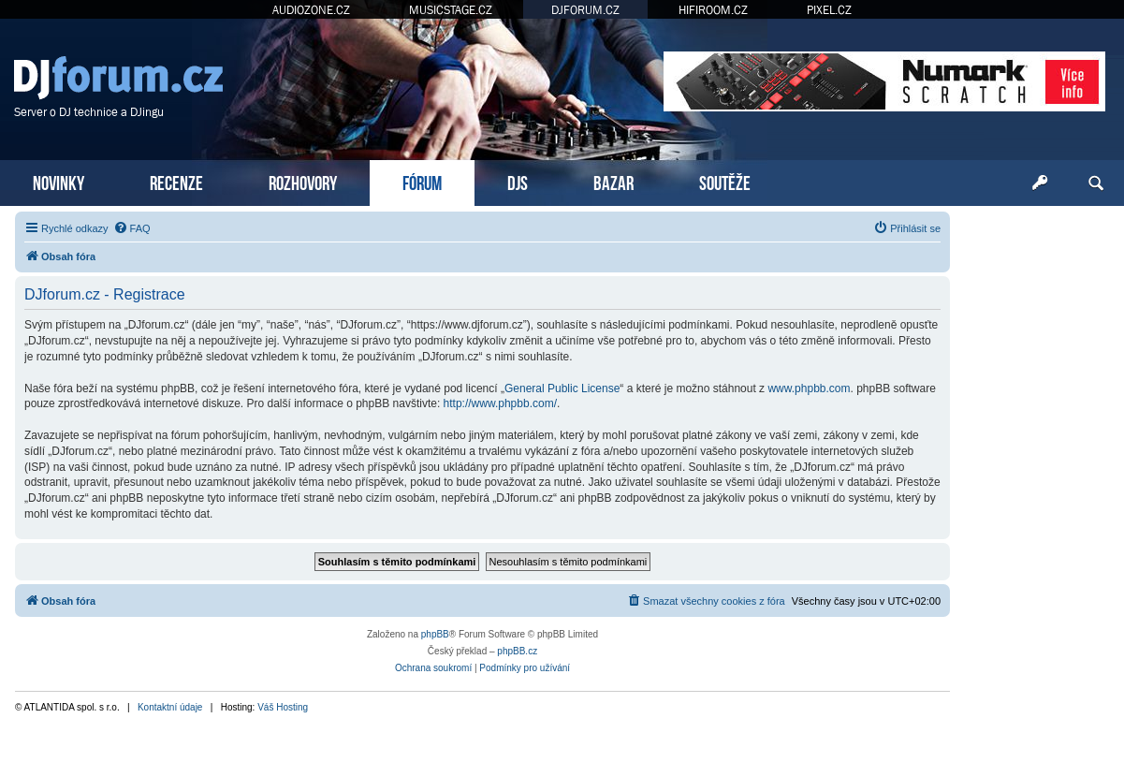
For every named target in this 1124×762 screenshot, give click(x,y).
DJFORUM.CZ (585, 10)
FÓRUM (422, 181)
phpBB (435, 634)
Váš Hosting (282, 707)
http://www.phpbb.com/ (500, 403)
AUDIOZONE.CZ (311, 10)
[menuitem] (132, 228)
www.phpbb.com (808, 388)
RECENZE (176, 181)
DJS (517, 181)
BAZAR (613, 181)
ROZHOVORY (303, 181)
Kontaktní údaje (170, 707)
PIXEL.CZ (829, 10)
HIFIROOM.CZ (713, 10)
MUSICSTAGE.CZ (450, 10)
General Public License (562, 388)
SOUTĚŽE (725, 181)
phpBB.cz (517, 651)
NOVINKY (58, 181)
